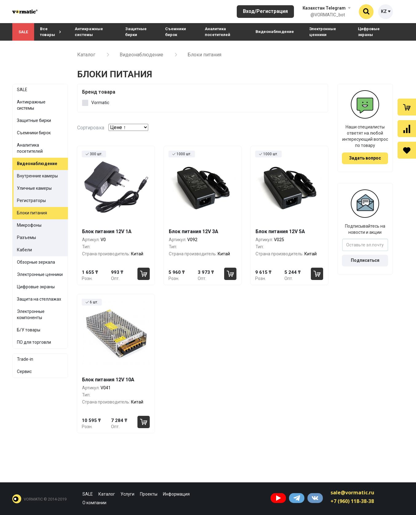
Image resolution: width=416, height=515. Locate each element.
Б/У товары (28, 329)
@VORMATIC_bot (328, 14)
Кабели (24, 249)
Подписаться (365, 260)
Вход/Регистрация (265, 11)
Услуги (127, 494)
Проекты (148, 494)
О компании (94, 502)
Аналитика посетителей (217, 31)
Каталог (86, 55)
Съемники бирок (175, 31)
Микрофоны (29, 225)
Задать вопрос (365, 158)
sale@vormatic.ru (352, 492)
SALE (23, 32)
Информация (176, 494)
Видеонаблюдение (275, 31)
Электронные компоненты (31, 314)
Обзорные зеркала (36, 262)
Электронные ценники (322, 31)
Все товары (50, 31)
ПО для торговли (34, 342)
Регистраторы (31, 200)
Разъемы (26, 237)
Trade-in (25, 359)
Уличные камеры (34, 188)
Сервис (24, 371)
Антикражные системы (89, 31)
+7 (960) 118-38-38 (352, 501)
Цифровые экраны (369, 31)
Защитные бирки (136, 31)
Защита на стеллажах (39, 299)
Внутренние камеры (37, 175)
